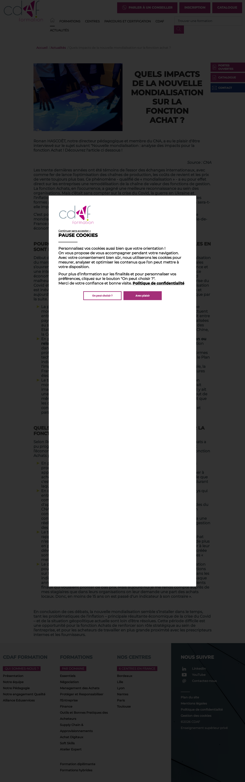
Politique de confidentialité (158, 283)
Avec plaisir (143, 295)
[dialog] (122, 391)
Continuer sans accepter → (74, 230)
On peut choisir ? (102, 295)
